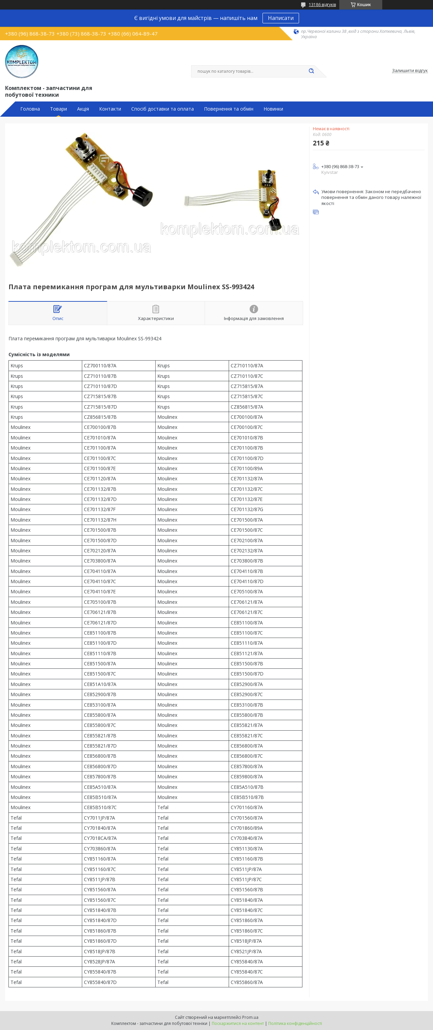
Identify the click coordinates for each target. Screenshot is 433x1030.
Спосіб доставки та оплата (162, 109)
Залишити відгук (410, 70)
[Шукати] (311, 71)
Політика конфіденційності (295, 1023)
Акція (83, 109)
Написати (281, 18)
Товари (58, 109)
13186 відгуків (322, 4)
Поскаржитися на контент (238, 1023)
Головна (30, 109)
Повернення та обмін (228, 109)
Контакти (110, 109)
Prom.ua (250, 1017)
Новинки (273, 109)
